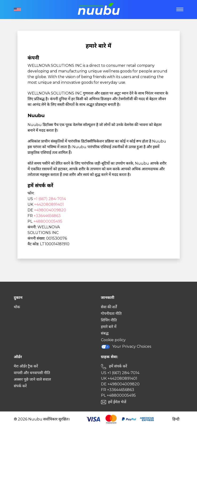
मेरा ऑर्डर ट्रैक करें (26, 366)
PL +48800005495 (118, 395)
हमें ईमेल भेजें (117, 402)
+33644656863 (47, 215)
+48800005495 (47, 221)
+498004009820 (50, 210)
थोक (17, 307)
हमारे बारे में (109, 326)
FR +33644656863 (117, 389)
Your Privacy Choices (126, 346)
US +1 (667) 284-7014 (120, 373)
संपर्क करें (20, 386)
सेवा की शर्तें (109, 307)
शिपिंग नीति (109, 320)
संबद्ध (105, 333)
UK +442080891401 (119, 378)
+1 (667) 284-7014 (50, 199)
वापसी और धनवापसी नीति (32, 373)
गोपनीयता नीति (111, 313)
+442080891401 (49, 204)
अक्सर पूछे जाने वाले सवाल (32, 379)
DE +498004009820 (120, 384)
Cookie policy (113, 340)
